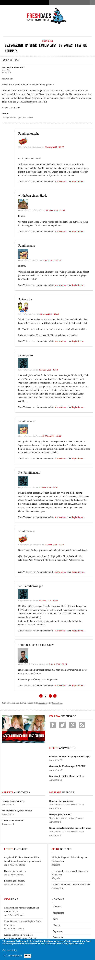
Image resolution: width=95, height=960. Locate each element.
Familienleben (48, 45)
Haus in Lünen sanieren (13, 801)
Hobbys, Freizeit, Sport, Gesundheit (17, 117)
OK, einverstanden (13, 955)
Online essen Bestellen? (13, 820)
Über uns (57, 906)
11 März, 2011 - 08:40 (55, 210)
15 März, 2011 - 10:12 (51, 436)
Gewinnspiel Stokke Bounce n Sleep (66, 776)
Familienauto (26, 245)
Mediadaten (58, 913)
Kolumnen (11, 51)
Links (55, 919)
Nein (27, 955)
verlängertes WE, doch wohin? (17, 810)
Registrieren (77, 181)
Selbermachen (14, 45)
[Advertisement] (53, 30)
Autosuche (25, 299)
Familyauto (25, 355)
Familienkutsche (28, 133)
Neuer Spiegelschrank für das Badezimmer (70, 828)
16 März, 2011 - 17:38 (48, 601)
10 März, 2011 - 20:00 (54, 147)
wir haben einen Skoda (32, 195)
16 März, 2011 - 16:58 (54, 545)
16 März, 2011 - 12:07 (48, 487)
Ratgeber (31, 45)
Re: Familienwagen (30, 586)
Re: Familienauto (29, 472)
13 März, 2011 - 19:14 (48, 370)
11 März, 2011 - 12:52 (51, 260)
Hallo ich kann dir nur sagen (36, 644)
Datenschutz (58, 937)
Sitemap (56, 925)
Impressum (58, 931)
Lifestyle (81, 45)
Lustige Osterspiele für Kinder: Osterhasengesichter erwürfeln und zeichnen (20, 939)
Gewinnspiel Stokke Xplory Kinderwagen (69, 756)
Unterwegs (66, 45)
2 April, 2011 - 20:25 (58, 664)
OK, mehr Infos (9, 950)
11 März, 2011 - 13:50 (49, 314)
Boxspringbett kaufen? (60, 814)
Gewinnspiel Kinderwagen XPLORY (67, 766)
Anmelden (60, 181)
